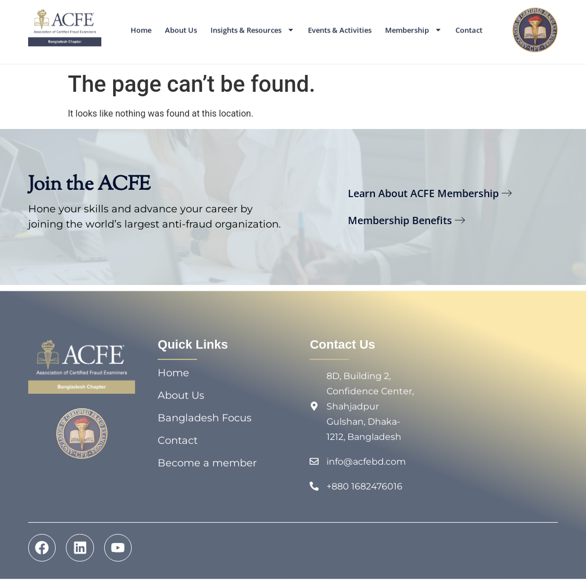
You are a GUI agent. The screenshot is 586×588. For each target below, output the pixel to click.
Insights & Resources (252, 27)
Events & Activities (340, 28)
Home (141, 28)
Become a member (207, 466)
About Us (181, 28)
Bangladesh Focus (205, 421)
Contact (468, 28)
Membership (413, 27)
